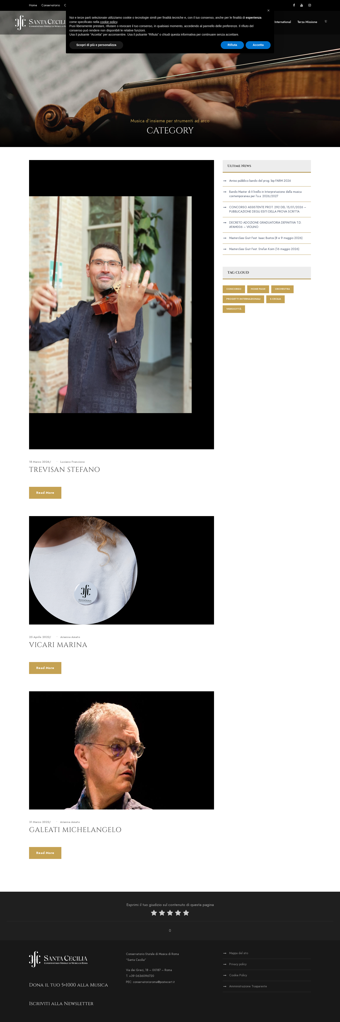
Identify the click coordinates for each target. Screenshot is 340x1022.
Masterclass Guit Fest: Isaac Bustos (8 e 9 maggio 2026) (265, 238)
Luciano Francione (72, 462)
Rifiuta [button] (232, 45)
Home (33, 5)
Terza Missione (307, 22)
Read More (45, 493)
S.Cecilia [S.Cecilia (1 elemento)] (275, 299)
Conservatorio (50, 5)
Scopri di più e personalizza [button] (96, 45)
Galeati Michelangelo (75, 830)
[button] (268, 10)
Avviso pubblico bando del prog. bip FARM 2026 (260, 181)
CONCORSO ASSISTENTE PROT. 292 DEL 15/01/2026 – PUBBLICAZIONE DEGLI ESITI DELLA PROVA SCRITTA (267, 209)
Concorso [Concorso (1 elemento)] (233, 289)
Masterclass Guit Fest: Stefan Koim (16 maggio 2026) (264, 249)
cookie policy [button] (108, 22)
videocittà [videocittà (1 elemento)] (233, 309)
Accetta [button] (258, 45)
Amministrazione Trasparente (248, 986)
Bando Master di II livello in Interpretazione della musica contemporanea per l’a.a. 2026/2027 (265, 194)
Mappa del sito (238, 953)
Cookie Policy (238, 975)
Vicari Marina (58, 645)
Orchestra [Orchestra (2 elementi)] (282, 289)
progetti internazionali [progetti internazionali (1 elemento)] (243, 299)
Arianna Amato (70, 637)
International (283, 22)
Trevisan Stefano (64, 469)
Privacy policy (238, 964)
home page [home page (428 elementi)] (258, 289)
